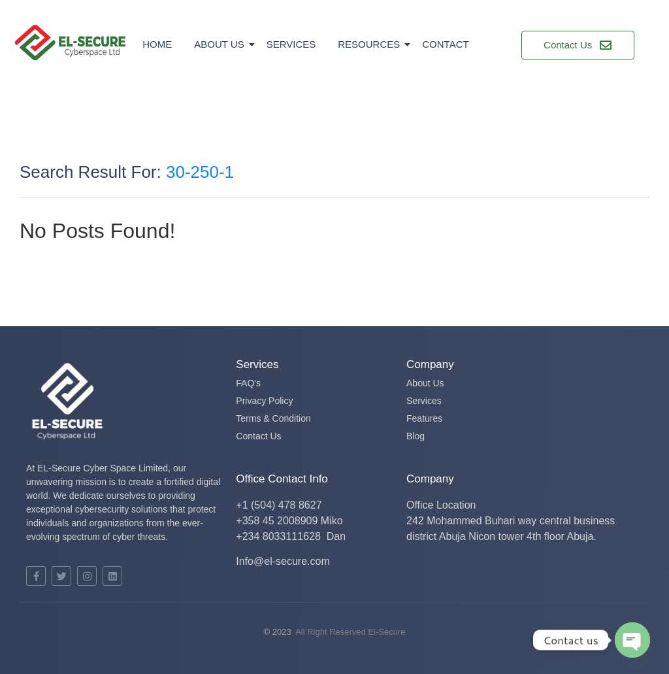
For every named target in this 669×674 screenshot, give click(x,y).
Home (157, 44)
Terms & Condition (273, 418)
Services (291, 44)
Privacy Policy (264, 401)
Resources (371, 44)
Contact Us (258, 436)
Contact (445, 44)
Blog (415, 436)
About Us (221, 44)
